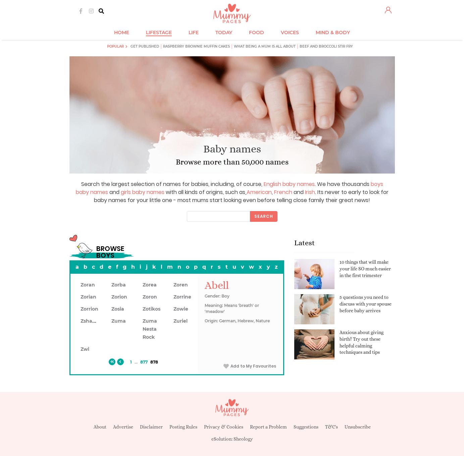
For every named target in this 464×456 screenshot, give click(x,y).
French (283, 192)
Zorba (118, 285)
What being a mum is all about (265, 46)
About (100, 427)
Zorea (150, 285)
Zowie (180, 309)
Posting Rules (183, 427)
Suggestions (306, 427)
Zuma (118, 321)
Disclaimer (151, 427)
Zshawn (90, 321)
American (259, 192)
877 (144, 362)
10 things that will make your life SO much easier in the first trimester (365, 268)
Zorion (119, 297)
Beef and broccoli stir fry (326, 46)
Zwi (85, 349)
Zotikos (151, 309)
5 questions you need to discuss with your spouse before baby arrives (366, 304)
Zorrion (89, 309)
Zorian (88, 297)
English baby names (289, 184)
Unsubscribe (358, 427)
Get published (145, 46)
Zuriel (180, 321)
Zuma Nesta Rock (150, 329)
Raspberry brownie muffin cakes (196, 46)
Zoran (88, 285)
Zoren (180, 285)
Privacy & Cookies (223, 427)
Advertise (123, 427)
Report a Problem (268, 427)
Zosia (117, 309)
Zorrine (182, 297)
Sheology (243, 439)
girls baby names (142, 192)
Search (263, 216)
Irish (310, 192)
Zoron (150, 297)
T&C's (331, 427)
